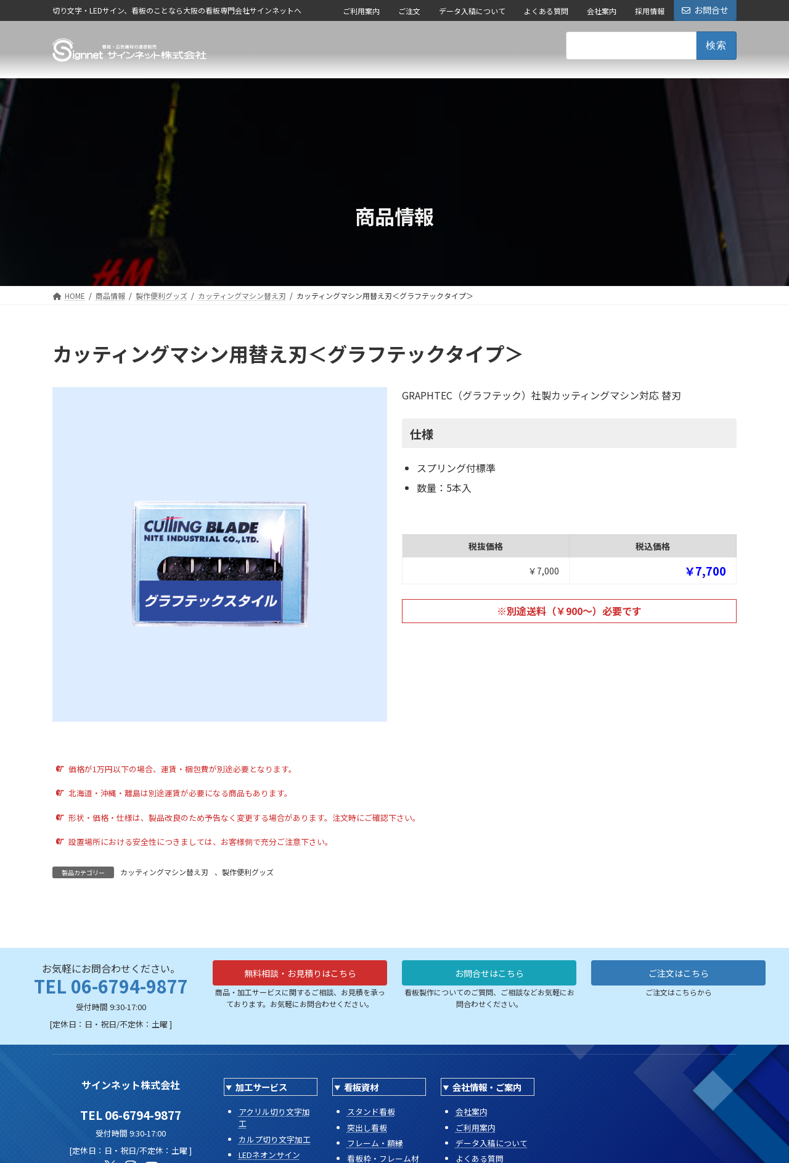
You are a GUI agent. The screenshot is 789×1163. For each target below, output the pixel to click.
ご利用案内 (361, 11)
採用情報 (649, 11)
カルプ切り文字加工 (275, 1139)
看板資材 (361, 1086)
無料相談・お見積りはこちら (300, 975)
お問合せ (705, 10)
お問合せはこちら (489, 975)
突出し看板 (367, 1127)
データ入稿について (472, 11)
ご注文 (409, 11)
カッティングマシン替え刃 (164, 872)
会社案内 (601, 11)
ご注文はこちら (678, 975)
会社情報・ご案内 (486, 1086)
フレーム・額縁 (375, 1143)
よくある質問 (546, 11)
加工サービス (261, 1086)
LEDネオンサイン (269, 1155)
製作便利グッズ (248, 872)
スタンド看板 (371, 1111)
